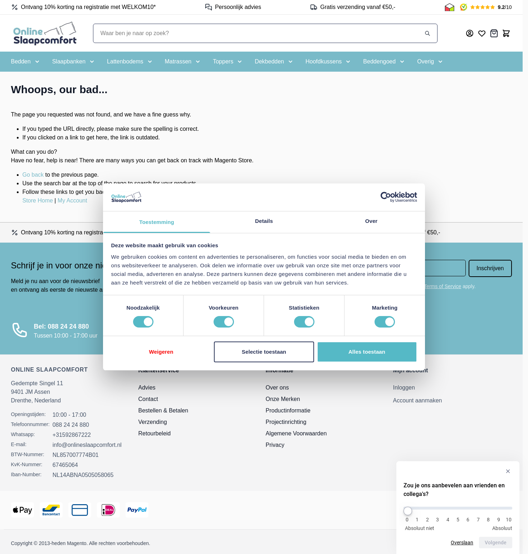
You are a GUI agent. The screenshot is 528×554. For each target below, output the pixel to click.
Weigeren (161, 352)
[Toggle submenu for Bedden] (26, 62)
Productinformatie (288, 410)
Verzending (152, 422)
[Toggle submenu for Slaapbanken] (74, 62)
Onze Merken (283, 399)
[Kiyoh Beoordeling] (486, 7)
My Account (72, 200)
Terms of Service (442, 286)
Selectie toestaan (264, 352)
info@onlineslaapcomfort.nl (87, 445)
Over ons (277, 388)
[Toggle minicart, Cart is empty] (506, 33)
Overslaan (462, 542)
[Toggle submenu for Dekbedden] (274, 62)
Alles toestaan (366, 352)
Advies (147, 388)
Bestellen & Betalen (163, 410)
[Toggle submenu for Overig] (430, 62)
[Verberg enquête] (508, 471)
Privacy (275, 445)
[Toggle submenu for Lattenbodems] (130, 62)
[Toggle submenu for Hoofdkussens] (328, 62)
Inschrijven (490, 268)
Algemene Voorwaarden (296, 433)
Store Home (38, 200)
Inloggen (404, 388)
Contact (148, 399)
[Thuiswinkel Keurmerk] (449, 7)
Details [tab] (264, 221)
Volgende (496, 542)
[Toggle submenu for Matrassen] (183, 62)
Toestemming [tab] (156, 222)
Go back (33, 175)
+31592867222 (72, 435)
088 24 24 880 (71, 425)
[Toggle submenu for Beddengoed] (384, 62)
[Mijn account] (469, 33)
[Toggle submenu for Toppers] (228, 62)
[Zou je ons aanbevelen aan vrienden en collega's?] (458, 508)
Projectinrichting (286, 422)
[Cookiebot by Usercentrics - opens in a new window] (386, 197)
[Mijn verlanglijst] (482, 33)
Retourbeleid (154, 433)
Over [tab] (371, 221)
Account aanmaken (417, 400)
